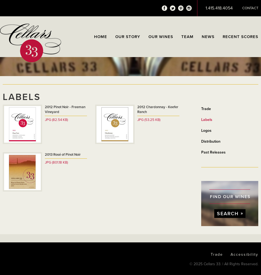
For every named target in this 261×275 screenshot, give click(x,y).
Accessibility (244, 254)
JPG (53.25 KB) (148, 120)
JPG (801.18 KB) (56, 162)
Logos (206, 130)
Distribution (210, 141)
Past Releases (213, 152)
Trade (206, 109)
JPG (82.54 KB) (56, 120)
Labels (206, 119)
